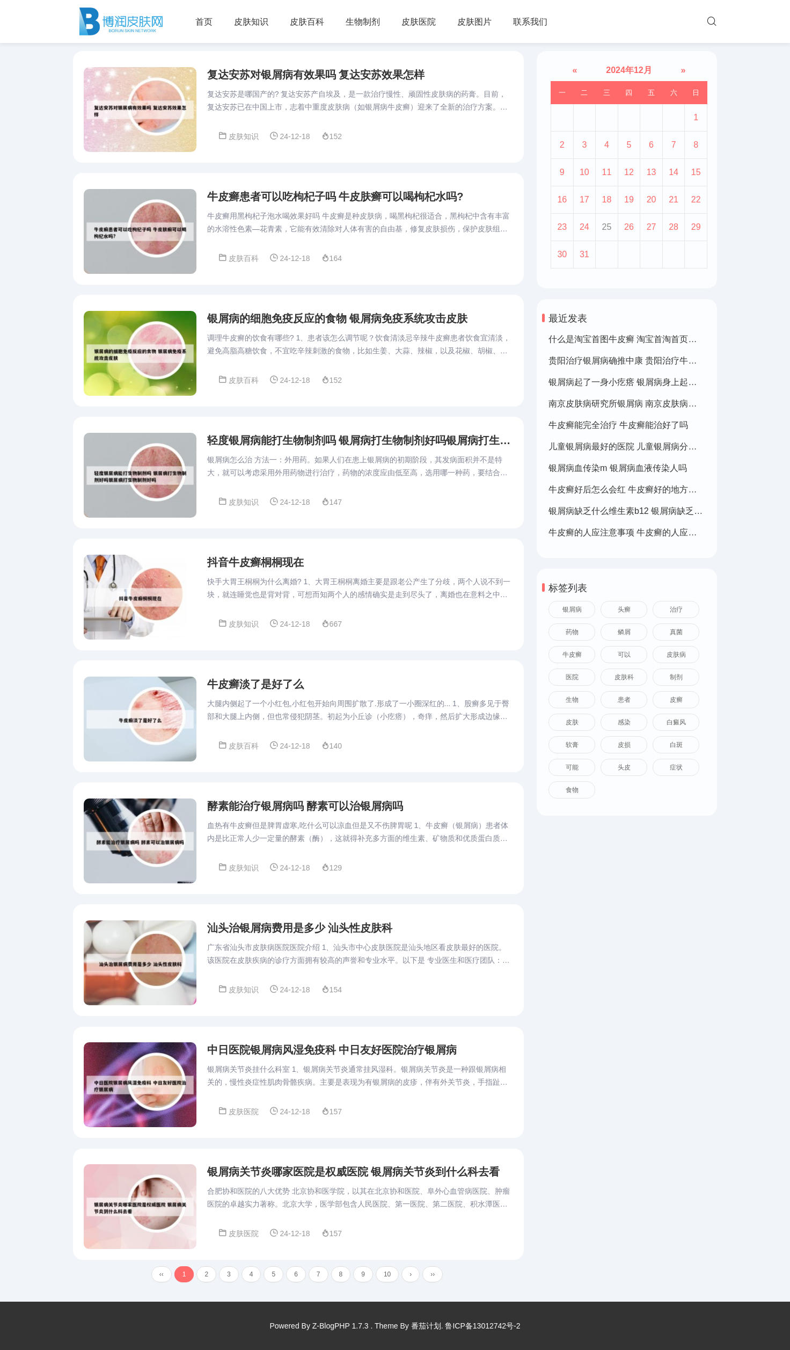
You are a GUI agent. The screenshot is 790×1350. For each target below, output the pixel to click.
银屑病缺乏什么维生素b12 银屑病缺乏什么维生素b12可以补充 (667, 511)
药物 (572, 632)
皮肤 (572, 722)
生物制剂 (363, 21)
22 (696, 199)
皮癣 (676, 699)
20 (651, 199)
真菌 (676, 632)
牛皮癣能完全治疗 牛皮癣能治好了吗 (618, 425)
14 (673, 172)
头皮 (624, 767)
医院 (572, 677)
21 (673, 199)
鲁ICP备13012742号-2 (482, 1326)
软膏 (572, 745)
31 (584, 254)
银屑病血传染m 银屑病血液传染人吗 (617, 468)
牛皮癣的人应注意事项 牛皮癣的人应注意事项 (635, 532)
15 (696, 172)
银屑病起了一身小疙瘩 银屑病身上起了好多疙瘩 (639, 382)
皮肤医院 (418, 21)
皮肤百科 (307, 21)
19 (629, 199)
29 (696, 226)
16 (562, 199)
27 (651, 226)
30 (562, 254)
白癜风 (676, 722)
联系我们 (530, 21)
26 (629, 226)
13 (651, 172)
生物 (572, 699)
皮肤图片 (474, 21)
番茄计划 (426, 1326)
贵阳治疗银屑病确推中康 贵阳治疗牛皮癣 (626, 360)
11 (607, 172)
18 (607, 199)
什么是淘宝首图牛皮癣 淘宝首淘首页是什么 (631, 339)
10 (387, 1279)
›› (432, 1279)
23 (562, 226)
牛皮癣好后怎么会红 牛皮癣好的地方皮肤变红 (635, 489)
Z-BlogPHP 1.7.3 (340, 1326)
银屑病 (572, 609)
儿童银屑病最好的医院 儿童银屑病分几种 (626, 446)
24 (584, 226)
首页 (204, 21)
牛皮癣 (572, 654)
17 (584, 199)
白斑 (676, 745)
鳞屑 (624, 632)
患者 (624, 699)
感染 (624, 722)
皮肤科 (624, 677)
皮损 (624, 745)
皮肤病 (676, 654)
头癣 (624, 609)
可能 (572, 767)
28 (673, 226)
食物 (572, 790)
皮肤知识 (251, 21)
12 (629, 172)
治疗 (676, 609)
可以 (624, 654)
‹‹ (161, 1279)
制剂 (676, 677)
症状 (676, 767)
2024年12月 (629, 70)
